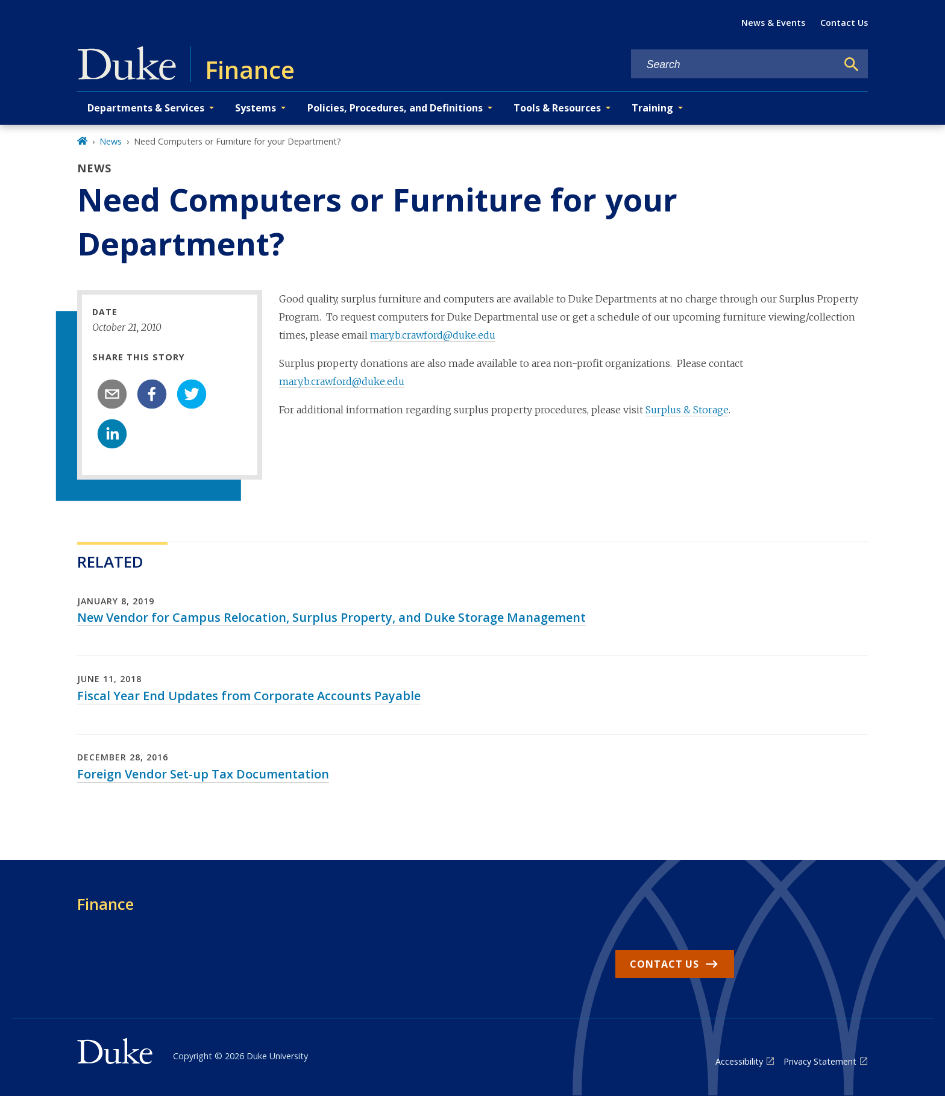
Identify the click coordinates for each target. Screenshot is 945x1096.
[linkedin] (112, 434)
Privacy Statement (819, 1061)
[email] (112, 394)
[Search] (851, 64)
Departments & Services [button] (145, 107)
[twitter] (192, 394)
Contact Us (844, 22)
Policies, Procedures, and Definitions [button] (395, 107)
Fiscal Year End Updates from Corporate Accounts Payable (249, 695)
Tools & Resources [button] (557, 107)
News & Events (773, 22)
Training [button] (652, 107)
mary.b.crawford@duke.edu (432, 335)
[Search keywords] (734, 64)
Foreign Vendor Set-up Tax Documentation (203, 774)
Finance (105, 904)
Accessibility (739, 1061)
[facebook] (152, 394)
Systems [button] (255, 107)
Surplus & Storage (687, 410)
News (110, 141)
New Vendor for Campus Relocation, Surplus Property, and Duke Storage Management (331, 617)
